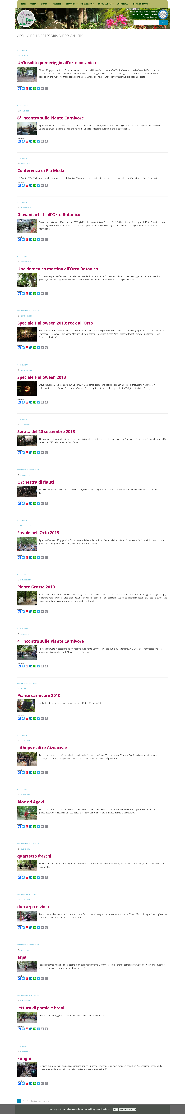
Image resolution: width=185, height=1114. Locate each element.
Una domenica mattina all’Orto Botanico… (59, 269)
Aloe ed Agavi (30, 802)
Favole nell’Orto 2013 (38, 532)
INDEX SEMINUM (87, 4)
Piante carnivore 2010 (38, 695)
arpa (21, 957)
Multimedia (122, 4)
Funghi (24, 1058)
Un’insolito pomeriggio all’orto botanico (56, 62)
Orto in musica (23, 311)
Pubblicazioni (105, 4)
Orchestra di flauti (35, 482)
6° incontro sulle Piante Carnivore (50, 118)
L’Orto (44, 4)
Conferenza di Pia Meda (40, 170)
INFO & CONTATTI (140, 4)
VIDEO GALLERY (23, 50)
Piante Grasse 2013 (36, 587)
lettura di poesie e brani (40, 1008)
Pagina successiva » (39, 1101)
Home (23, 4)
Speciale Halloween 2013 (41, 377)
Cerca (163, 22)
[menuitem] (23, 4)
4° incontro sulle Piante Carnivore (50, 641)
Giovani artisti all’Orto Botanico (48, 214)
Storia (33, 4)
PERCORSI (57, 4)
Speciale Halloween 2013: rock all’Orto (55, 323)
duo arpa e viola (33, 906)
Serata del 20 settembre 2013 (46, 431)
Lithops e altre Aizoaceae (42, 747)
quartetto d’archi (34, 856)
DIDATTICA (70, 4)
